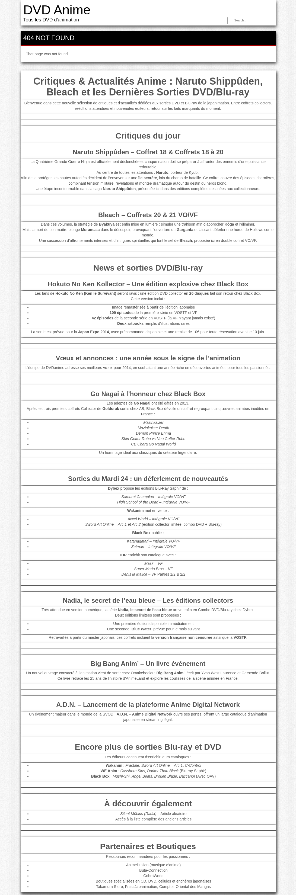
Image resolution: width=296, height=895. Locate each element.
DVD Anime (57, 10)
